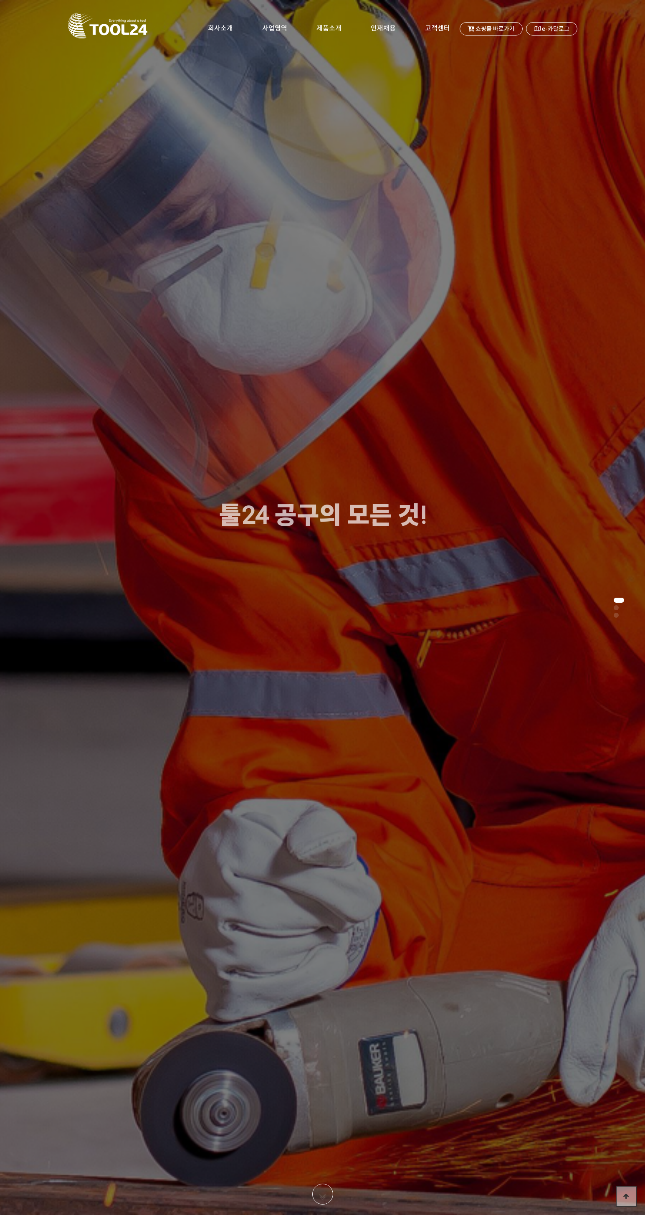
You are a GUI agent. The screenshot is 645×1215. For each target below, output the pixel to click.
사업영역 (274, 28)
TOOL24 (106, 29)
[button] (619, 600)
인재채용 (383, 28)
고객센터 (437, 28)
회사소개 (220, 28)
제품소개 (328, 28)
